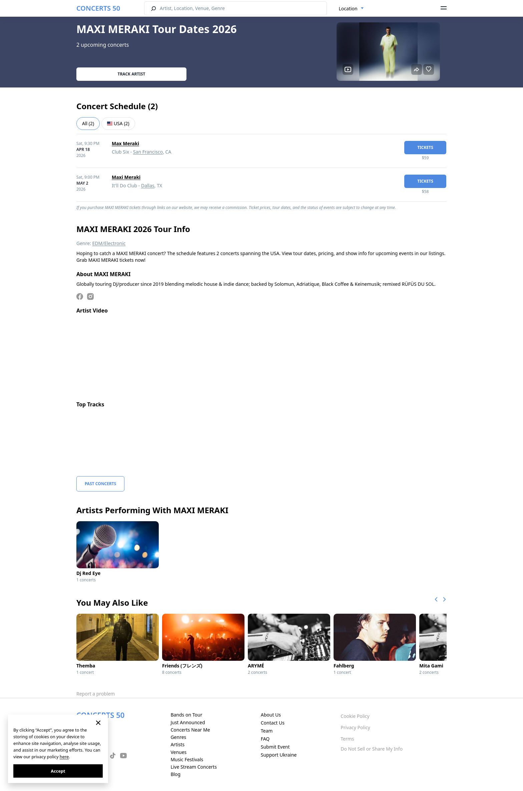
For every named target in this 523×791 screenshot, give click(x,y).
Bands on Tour (186, 715)
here (64, 757)
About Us (271, 715)
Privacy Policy (355, 727)
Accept (58, 771)
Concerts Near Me (190, 730)
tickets (425, 147)
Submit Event (275, 747)
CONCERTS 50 (98, 8)
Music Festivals (186, 759)
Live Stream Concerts (193, 767)
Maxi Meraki (126, 177)
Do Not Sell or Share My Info (372, 749)
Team (267, 731)
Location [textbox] (348, 8)
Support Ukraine (279, 755)
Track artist (131, 74)
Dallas (147, 185)
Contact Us (273, 723)
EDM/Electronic (109, 243)
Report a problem (95, 693)
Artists (177, 744)
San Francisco (148, 152)
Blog (175, 774)
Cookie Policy (355, 716)
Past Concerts (100, 483)
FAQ (265, 739)
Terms (347, 739)
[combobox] (351, 8)
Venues (178, 752)
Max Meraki (125, 143)
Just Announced (187, 722)
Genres (178, 737)
